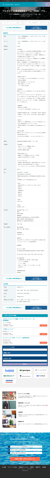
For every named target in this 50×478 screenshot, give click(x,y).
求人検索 (4, 467)
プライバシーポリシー (22, 468)
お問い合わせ (30, 468)
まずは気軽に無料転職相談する (15, 27)
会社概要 (44, 467)
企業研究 (32, 467)
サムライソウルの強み (12, 467)
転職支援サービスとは (23, 467)
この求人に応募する (37, 27)
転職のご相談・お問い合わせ (27, 459)
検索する (25, 364)
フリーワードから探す (9, 347)
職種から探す (6, 352)
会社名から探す (7, 358)
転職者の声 (38, 467)
